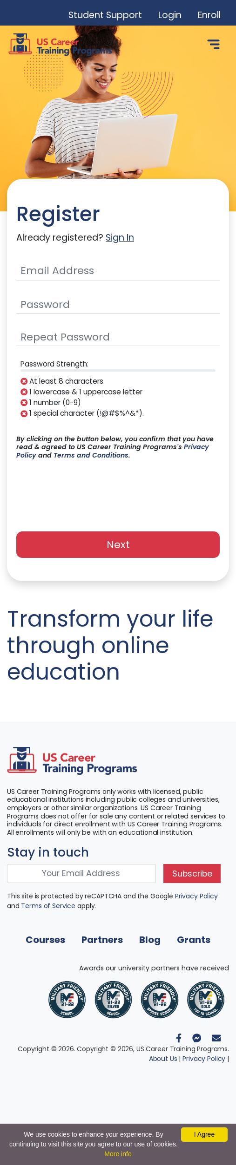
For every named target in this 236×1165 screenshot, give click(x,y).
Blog (150, 939)
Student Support (105, 15)
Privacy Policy (196, 896)
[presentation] (118, 490)
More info (117, 1154)
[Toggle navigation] (213, 44)
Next (118, 544)
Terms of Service (48, 905)
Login (170, 15)
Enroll (209, 15)
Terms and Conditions (91, 455)
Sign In (120, 237)
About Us (163, 1058)
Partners (102, 939)
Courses (45, 939)
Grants (193, 939)
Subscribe (192, 873)
